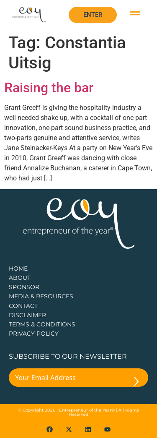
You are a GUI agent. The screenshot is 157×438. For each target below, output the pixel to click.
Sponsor (24, 287)
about (20, 278)
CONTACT (23, 306)
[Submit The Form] (136, 383)
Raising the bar (48, 88)
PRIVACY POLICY (34, 333)
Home (18, 268)
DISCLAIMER (27, 315)
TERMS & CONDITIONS (42, 324)
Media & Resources (41, 296)
